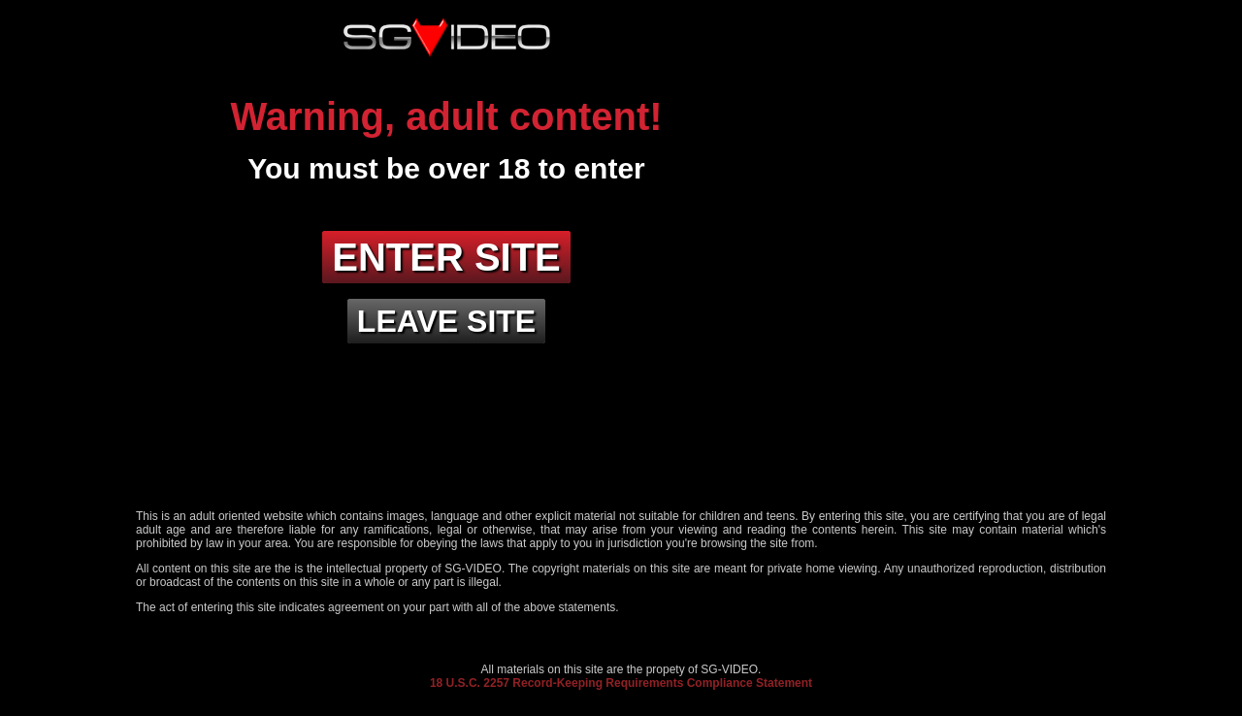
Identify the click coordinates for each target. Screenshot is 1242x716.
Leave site (446, 321)
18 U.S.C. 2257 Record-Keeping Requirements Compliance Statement (621, 683)
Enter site (446, 257)
